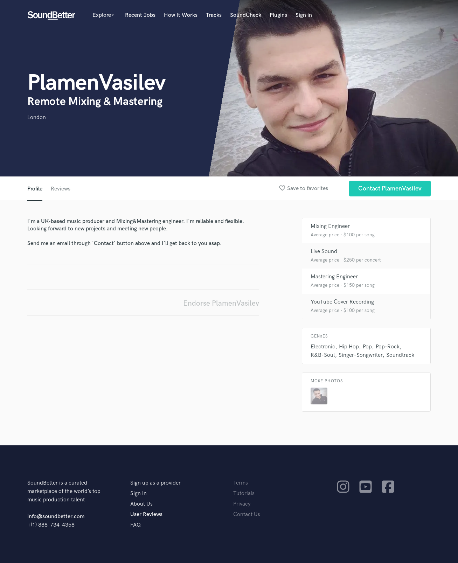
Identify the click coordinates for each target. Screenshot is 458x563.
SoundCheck (245, 15)
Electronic (323, 346)
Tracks (214, 15)
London (36, 117)
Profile (34, 189)
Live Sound (324, 251)
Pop (367, 346)
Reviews (60, 189)
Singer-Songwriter (360, 355)
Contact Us (246, 514)
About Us (141, 504)
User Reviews (146, 514)
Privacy (242, 504)
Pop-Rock (388, 346)
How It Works (180, 15)
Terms (240, 483)
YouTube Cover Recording (342, 302)
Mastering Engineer (334, 276)
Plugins (278, 15)
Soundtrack (400, 355)
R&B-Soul (323, 355)
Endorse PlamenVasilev (221, 303)
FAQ (135, 525)
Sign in (304, 15)
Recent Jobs (140, 15)
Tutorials (244, 493)
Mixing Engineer (330, 226)
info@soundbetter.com (55, 516)
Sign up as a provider (155, 483)
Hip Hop (349, 346)
